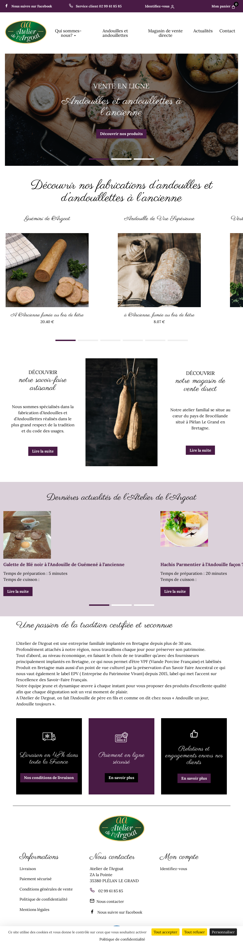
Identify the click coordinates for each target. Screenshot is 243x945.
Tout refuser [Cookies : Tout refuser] (194, 932)
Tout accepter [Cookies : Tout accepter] (165, 932)
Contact (227, 30)
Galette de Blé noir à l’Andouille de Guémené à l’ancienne (64, 560)
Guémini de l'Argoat (47, 218)
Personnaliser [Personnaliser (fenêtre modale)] (223, 932)
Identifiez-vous (158, 6)
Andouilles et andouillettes (115, 33)
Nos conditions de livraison (49, 774)
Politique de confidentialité (45, 895)
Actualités (203, 30)
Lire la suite (43, 447)
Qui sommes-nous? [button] (68, 33)
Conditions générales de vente (48, 885)
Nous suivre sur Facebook (30, 6)
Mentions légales (35, 905)
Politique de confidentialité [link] (122, 939)
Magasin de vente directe (165, 33)
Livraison (28, 864)
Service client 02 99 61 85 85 (94, 6)
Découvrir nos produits (121, 133)
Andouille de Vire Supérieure (159, 218)
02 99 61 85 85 (111, 887)
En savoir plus (121, 774)
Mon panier (224, 6)
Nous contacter (108, 897)
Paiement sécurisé (37, 874)
